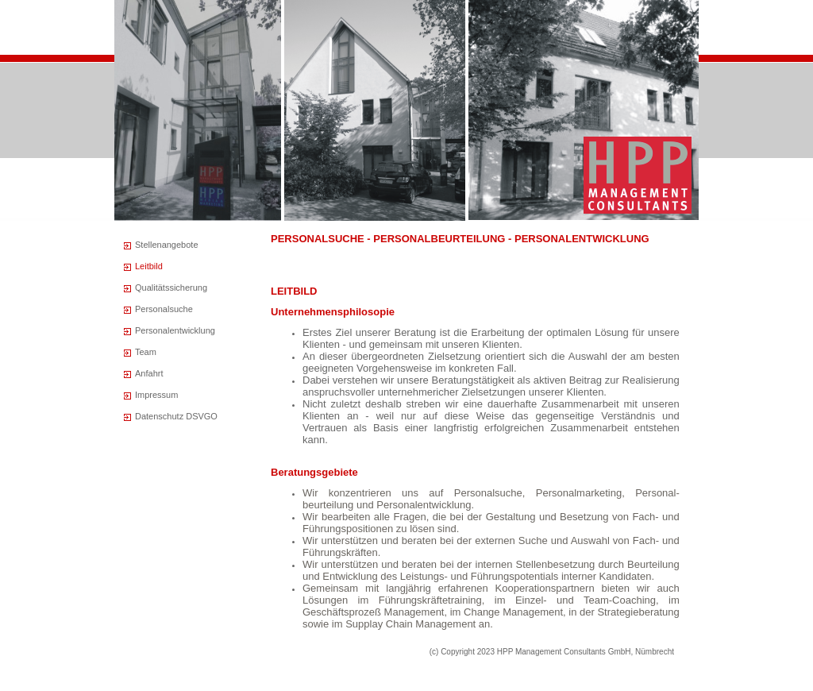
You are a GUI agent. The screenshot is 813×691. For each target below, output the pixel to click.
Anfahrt (149, 373)
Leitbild (149, 266)
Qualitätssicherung (171, 287)
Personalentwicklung (175, 330)
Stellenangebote (166, 244)
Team (145, 352)
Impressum (156, 395)
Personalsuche (164, 309)
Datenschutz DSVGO (176, 416)
